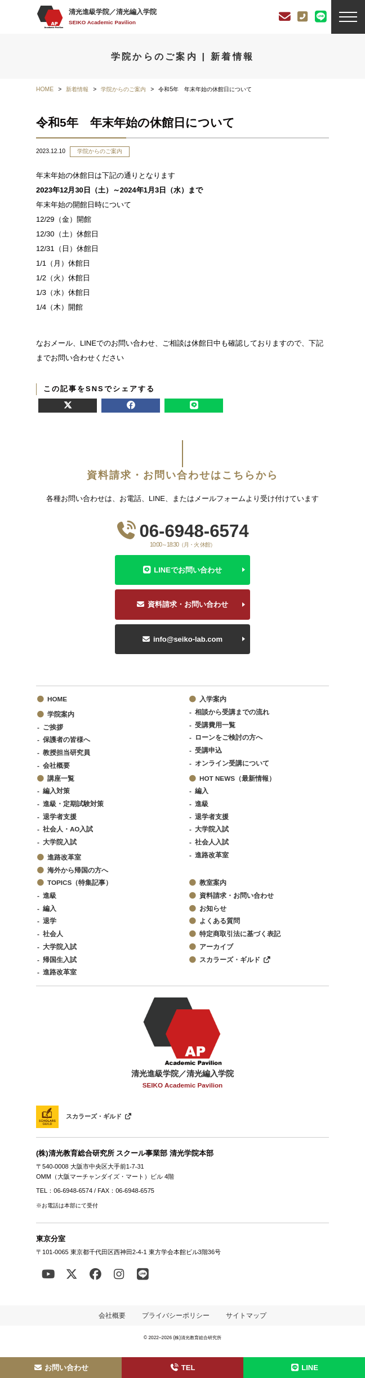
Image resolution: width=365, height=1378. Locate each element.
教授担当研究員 (66, 752)
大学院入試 (60, 841)
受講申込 (208, 750)
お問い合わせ (60, 1367)
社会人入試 (212, 841)
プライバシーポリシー (176, 1315)
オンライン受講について (232, 763)
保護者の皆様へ (66, 739)
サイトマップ (246, 1315)
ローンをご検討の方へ (228, 737)
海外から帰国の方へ (77, 870)
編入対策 (56, 790)
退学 (49, 920)
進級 (201, 803)
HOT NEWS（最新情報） (237, 778)
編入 (201, 790)
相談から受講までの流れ (232, 711)
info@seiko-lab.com (187, 639)
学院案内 (60, 714)
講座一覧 (60, 778)
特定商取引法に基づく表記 (240, 933)
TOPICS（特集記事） (79, 882)
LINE (304, 1367)
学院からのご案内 (99, 151)
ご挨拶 (53, 727)
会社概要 (56, 765)
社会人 (53, 933)
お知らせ (212, 908)
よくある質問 (219, 920)
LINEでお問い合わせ (188, 570)
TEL (182, 1367)
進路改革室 (64, 857)
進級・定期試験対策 (73, 803)
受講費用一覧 (215, 724)
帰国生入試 (60, 959)
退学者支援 (60, 816)
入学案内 (212, 699)
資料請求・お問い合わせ (188, 604)
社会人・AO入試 (68, 829)
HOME (57, 699)
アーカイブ (216, 946)
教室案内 (212, 882)
